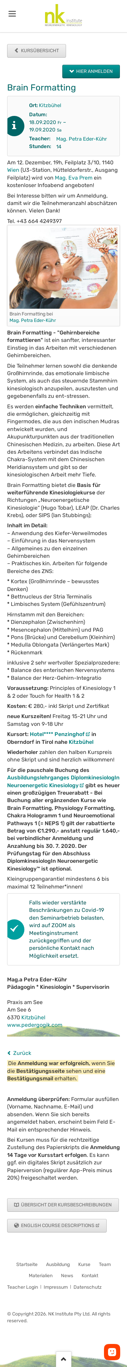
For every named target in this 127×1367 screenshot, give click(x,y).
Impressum (56, 1287)
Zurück (22, 1053)
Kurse (84, 1264)
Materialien (40, 1276)
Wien (13, 170)
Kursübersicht (39, 51)
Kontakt (90, 1276)
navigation (12, 13)
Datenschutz (87, 1287)
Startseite (27, 1264)
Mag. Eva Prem (73, 178)
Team (105, 1264)
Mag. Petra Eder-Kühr (81, 139)
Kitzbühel (50, 105)
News (67, 1276)
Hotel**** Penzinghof (57, 734)
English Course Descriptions (57, 1225)
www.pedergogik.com (34, 1025)
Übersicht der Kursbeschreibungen (66, 1205)
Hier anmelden (94, 71)
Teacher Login (22, 1287)
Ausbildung (58, 1264)
